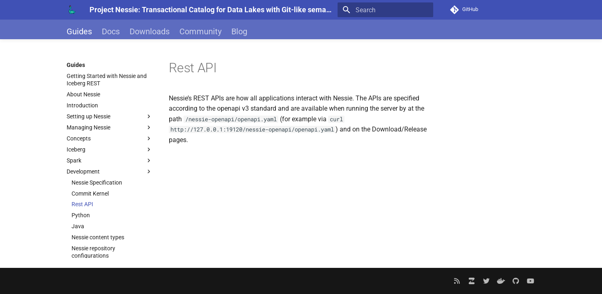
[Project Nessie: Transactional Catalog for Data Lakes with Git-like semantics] (71, 10)
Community (200, 31)
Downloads (150, 31)
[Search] (385, 9)
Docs (111, 31)
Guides (79, 31)
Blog (239, 31)
